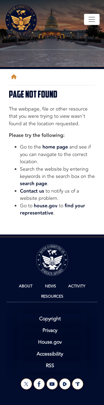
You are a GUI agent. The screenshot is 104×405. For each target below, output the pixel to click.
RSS (50, 366)
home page (55, 147)
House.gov (50, 342)
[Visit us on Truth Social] (77, 383)
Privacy (49, 330)
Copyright (50, 319)
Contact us (32, 191)
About (25, 286)
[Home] (15, 77)
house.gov (45, 206)
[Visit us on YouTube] (52, 383)
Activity (76, 286)
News (50, 286)
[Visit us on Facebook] (39, 383)
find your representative (52, 209)
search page (33, 183)
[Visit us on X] (26, 383)
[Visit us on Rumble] (64, 383)
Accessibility (50, 354)
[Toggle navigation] (92, 19)
